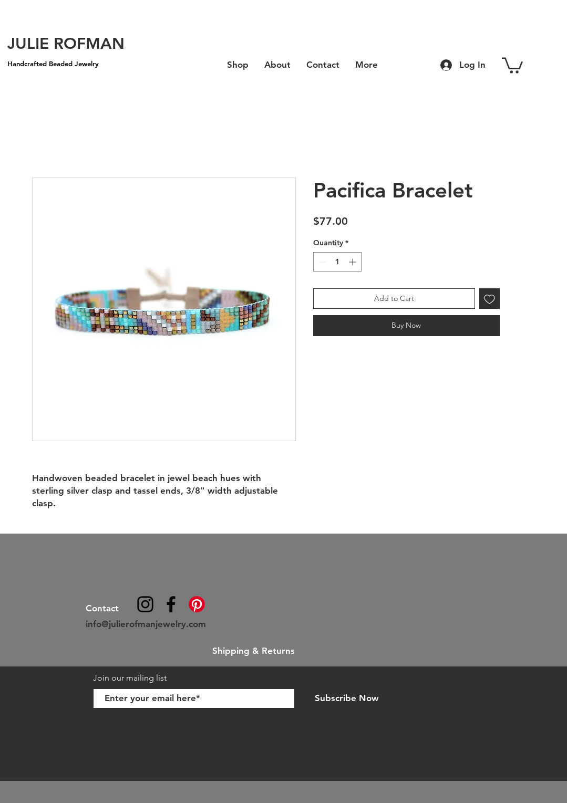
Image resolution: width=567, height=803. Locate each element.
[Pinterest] (197, 604)
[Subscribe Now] (347, 698)
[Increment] (353, 262)
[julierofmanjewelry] (171, 604)
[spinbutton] (337, 262)
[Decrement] (321, 262)
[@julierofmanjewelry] (145, 604)
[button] (512, 65)
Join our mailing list (131, 678)
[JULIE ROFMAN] (66, 43)
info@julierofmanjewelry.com (146, 624)
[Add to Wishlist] (489, 298)
